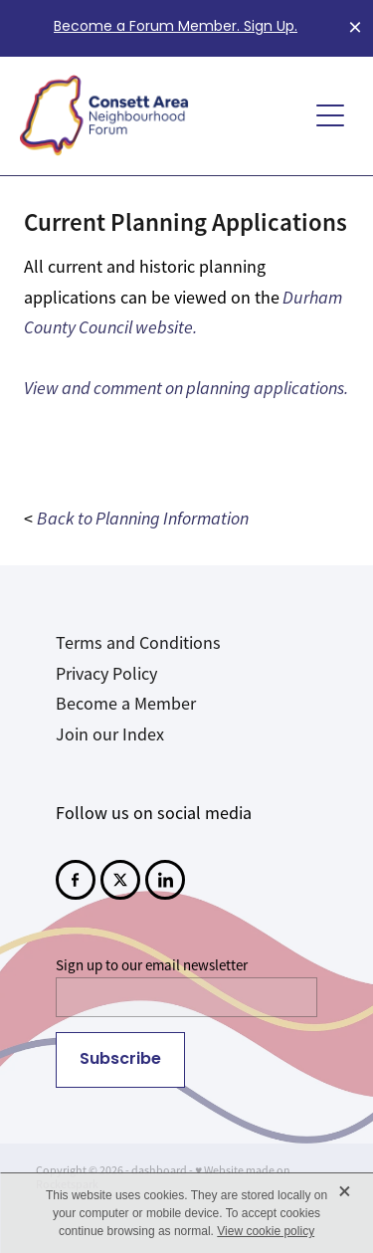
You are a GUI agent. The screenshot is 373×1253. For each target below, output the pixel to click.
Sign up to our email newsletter (152, 964)
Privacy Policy (106, 674)
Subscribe (120, 1060)
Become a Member (126, 704)
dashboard (159, 1170)
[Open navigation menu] (330, 115)
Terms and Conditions (138, 643)
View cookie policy (265, 1231)
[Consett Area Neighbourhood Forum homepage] (163, 115)
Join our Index (110, 734)
